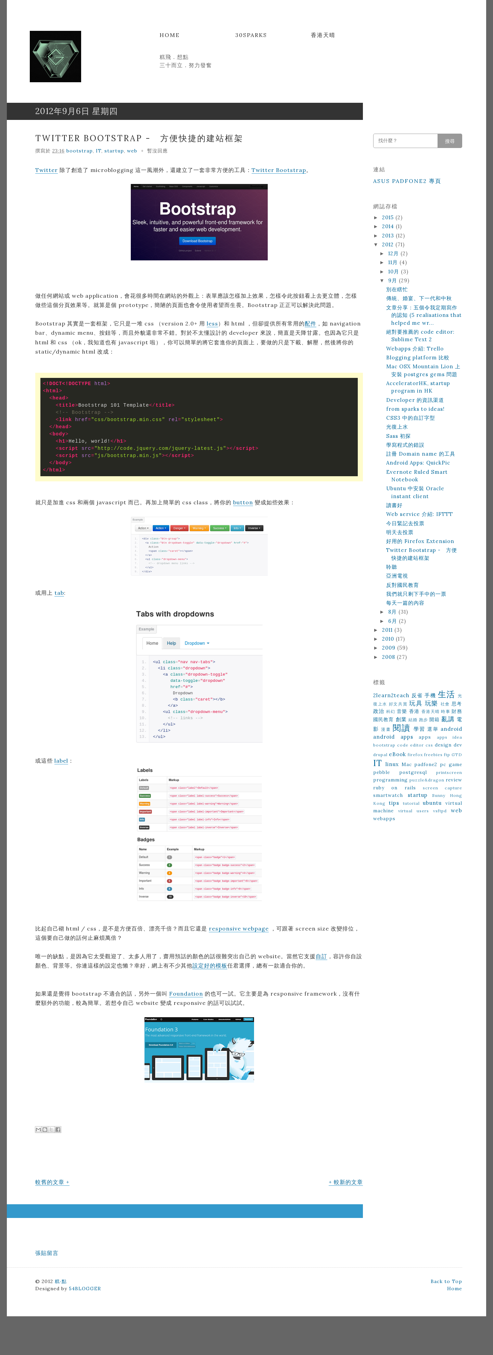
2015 (388, 217)
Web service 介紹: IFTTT (419, 514)
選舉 (432, 729)
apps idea (450, 737)
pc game (451, 764)
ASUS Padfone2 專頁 (407, 180)
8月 (393, 611)
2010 (389, 639)
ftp (447, 754)
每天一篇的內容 (405, 603)
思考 (457, 704)
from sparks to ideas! (415, 409)
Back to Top (446, 1281)
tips (394, 803)
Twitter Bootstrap (279, 170)
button (243, 502)
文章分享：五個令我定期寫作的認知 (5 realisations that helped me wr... (424, 315)
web (132, 151)
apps (425, 737)
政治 (378, 711)
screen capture (442, 787)
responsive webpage (239, 928)
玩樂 (431, 703)
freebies (433, 754)
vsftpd (440, 810)
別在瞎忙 (397, 289)
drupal (380, 754)
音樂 (402, 711)
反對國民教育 (402, 585)
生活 (446, 694)
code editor (410, 745)
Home (170, 35)
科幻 (390, 711)
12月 (394, 253)
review (454, 780)
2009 (389, 647)
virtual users (413, 810)
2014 (389, 226)
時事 (445, 711)
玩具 (415, 703)
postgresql (413, 772)
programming (390, 780)
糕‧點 (61, 1281)
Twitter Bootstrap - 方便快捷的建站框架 (139, 138)
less (212, 323)
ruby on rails (394, 788)
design (443, 745)
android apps (393, 737)
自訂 (321, 956)
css (429, 745)
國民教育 (383, 719)
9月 (393, 280)
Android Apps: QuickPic (418, 462)
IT (98, 151)
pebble (381, 772)
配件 (310, 323)
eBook (397, 754)
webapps (384, 818)
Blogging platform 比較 (418, 357)
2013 (389, 235)
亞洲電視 (397, 575)
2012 (388, 244)
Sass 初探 (398, 436)
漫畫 (386, 729)
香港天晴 (323, 35)
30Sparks (251, 35)
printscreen (449, 772)
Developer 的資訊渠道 (415, 400)
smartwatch (388, 795)
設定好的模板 (209, 965)
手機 (430, 695)
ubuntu (432, 803)
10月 (394, 271)
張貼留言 (47, 1252)
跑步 (423, 719)
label (61, 760)
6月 (393, 621)
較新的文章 (348, 1182)
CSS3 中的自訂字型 (410, 418)
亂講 (448, 719)
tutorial (411, 803)
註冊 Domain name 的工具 (420, 454)
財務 (457, 711)
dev (458, 745)
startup (114, 151)
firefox (415, 754)
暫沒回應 (157, 151)
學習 (419, 729)
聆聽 (391, 567)
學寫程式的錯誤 (405, 445)
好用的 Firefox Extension (420, 541)
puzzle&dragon (426, 780)
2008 (389, 657)
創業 (401, 719)
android (451, 729)
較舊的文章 (49, 1182)
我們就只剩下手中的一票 (416, 594)
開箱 (434, 719)
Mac (407, 764)
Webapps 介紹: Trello (415, 348)
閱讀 (401, 728)
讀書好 (394, 505)
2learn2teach (391, 695)
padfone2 (425, 764)
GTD (457, 754)
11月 (394, 262)
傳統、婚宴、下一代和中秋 (419, 298)
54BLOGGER (85, 1288)
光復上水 (397, 426)
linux (392, 764)
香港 (414, 711)
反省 (417, 695)
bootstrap (79, 151)
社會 (445, 703)
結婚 (412, 719)
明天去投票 (400, 532)
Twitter (46, 170)
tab (59, 592)
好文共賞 (398, 703)
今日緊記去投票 (405, 523)
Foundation (186, 993)
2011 (388, 630)
